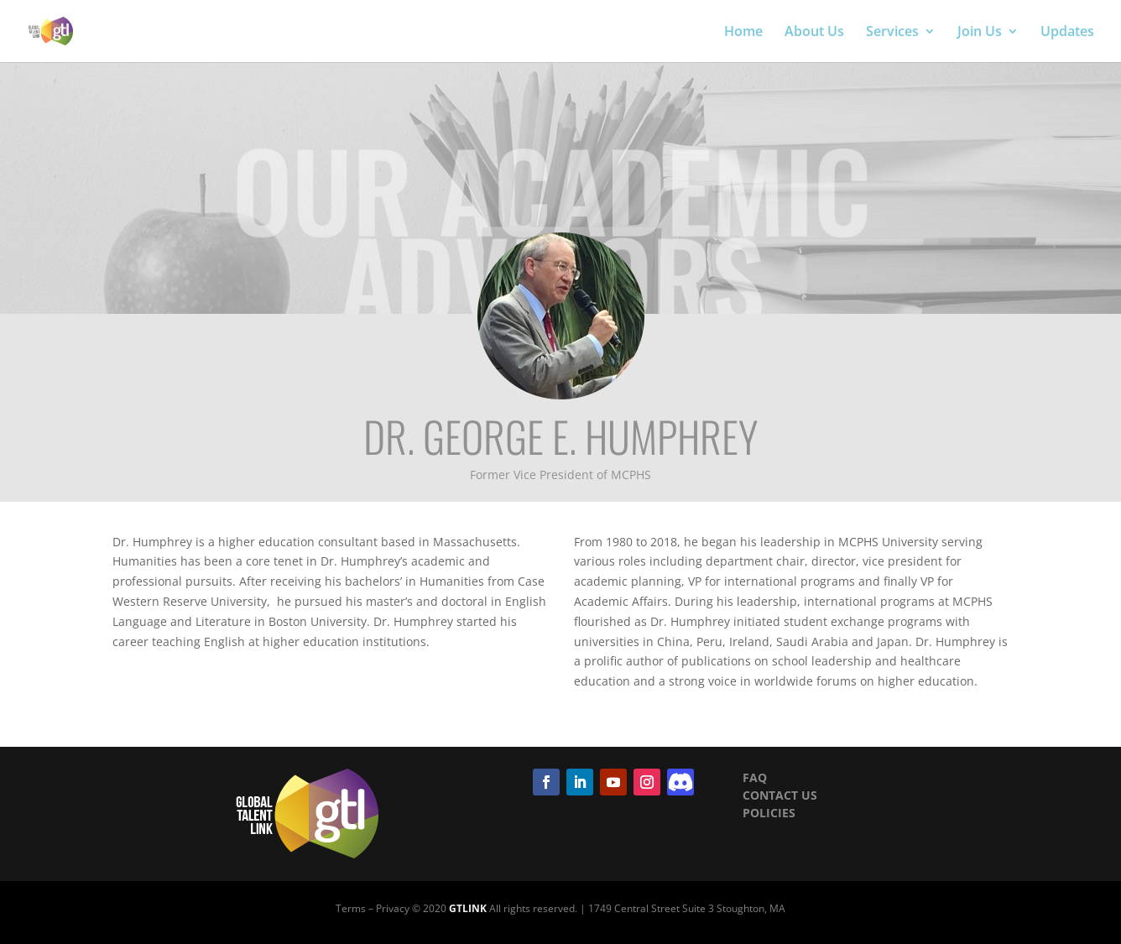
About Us (814, 32)
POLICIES (769, 813)
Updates (1067, 32)
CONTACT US (780, 795)
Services (892, 32)
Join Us (979, 32)
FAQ (755, 777)
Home (743, 32)
